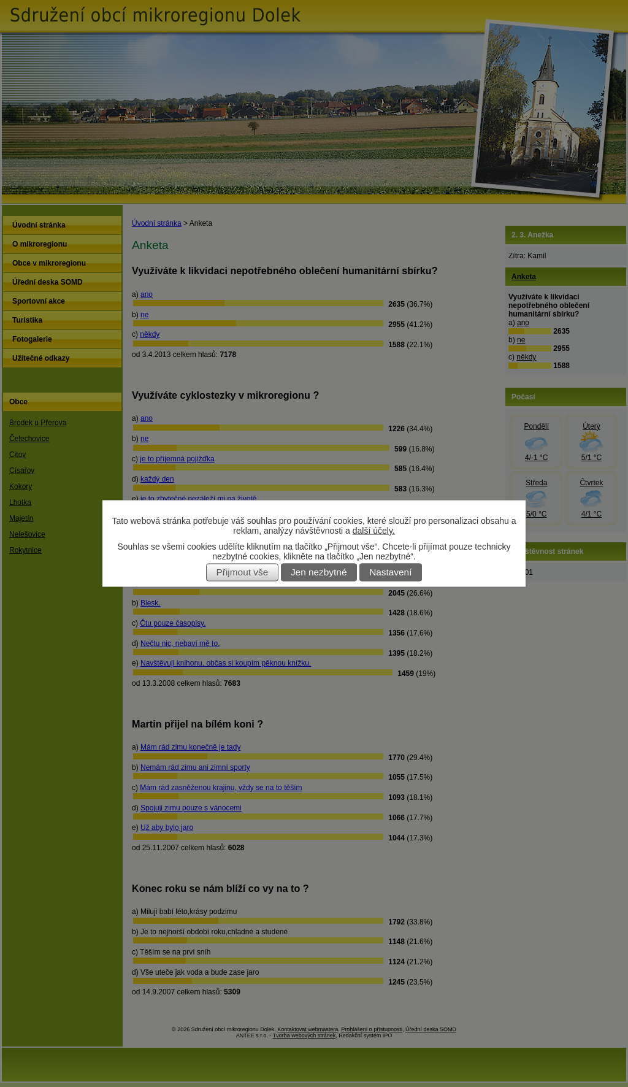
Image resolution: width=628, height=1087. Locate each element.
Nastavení (390, 572)
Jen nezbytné (319, 572)
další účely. (374, 531)
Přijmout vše (242, 572)
